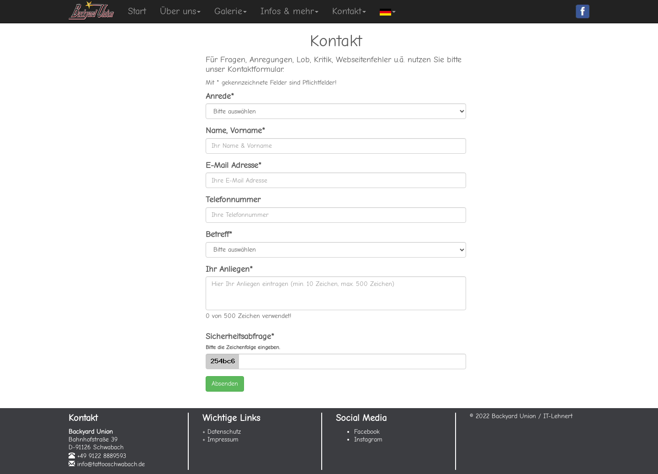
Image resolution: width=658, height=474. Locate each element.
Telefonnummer (233, 200)
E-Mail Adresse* (233, 165)
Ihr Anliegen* (229, 269)
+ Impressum (220, 439)
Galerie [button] (230, 11)
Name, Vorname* (235, 130)
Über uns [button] (180, 11)
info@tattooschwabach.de (111, 464)
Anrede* (220, 96)
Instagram (368, 439)
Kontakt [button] (349, 11)
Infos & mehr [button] (289, 11)
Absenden (225, 384)
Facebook (367, 432)
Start (137, 11)
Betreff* (219, 234)
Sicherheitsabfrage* (243, 341)
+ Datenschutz (221, 432)
